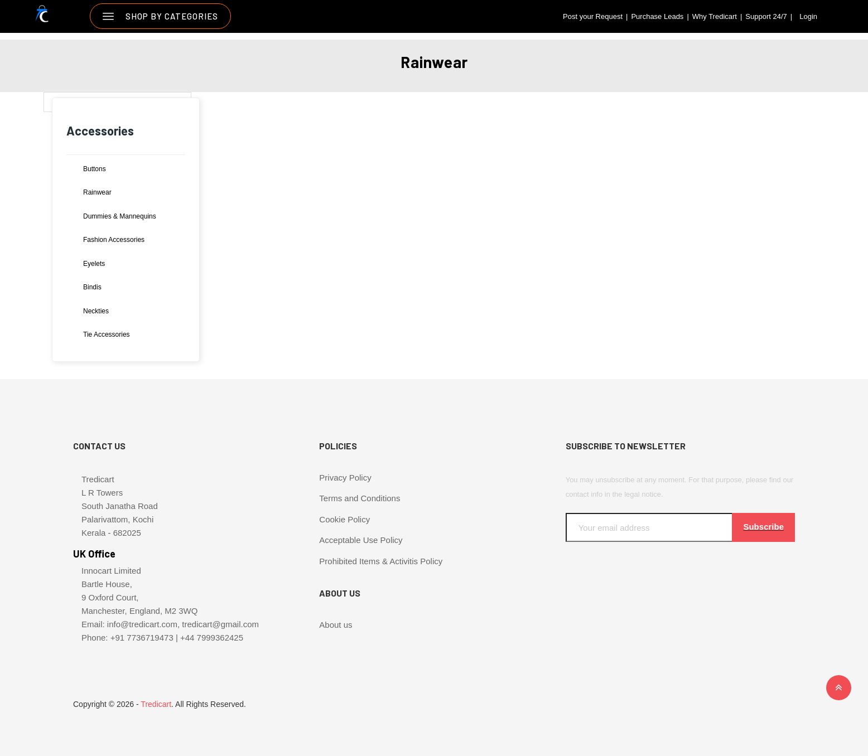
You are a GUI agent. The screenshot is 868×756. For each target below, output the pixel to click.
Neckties (96, 311)
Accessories (100, 130)
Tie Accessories (106, 334)
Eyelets (94, 264)
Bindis (92, 287)
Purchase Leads (657, 16)
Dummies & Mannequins (119, 216)
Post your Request (593, 16)
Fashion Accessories (113, 240)
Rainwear (97, 192)
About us (335, 624)
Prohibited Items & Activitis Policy (380, 561)
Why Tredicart (714, 16)
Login (808, 16)
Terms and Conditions (359, 498)
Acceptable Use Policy (360, 540)
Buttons (94, 169)
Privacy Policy (345, 477)
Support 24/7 (766, 16)
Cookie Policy (344, 519)
